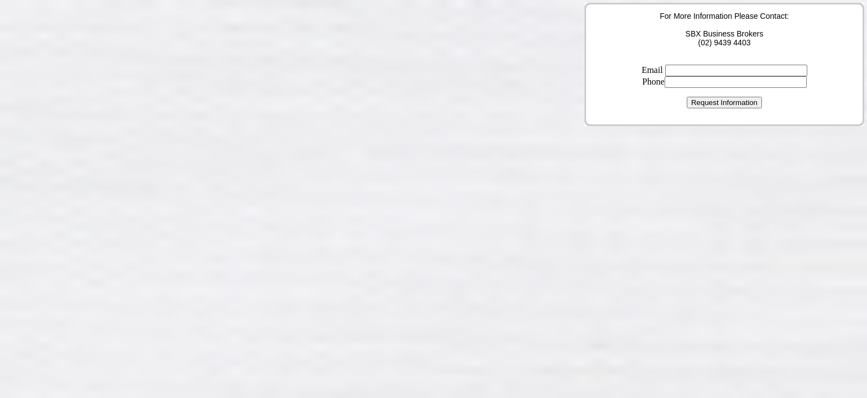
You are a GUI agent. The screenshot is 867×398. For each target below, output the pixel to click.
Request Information (724, 102)
